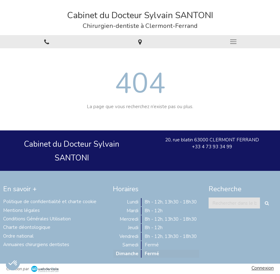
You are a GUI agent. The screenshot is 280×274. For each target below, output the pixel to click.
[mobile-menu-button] (233, 41)
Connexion (262, 268)
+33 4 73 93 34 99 (212, 147)
